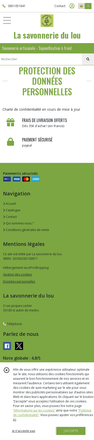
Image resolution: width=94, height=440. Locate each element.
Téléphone (12, 324)
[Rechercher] (88, 59)
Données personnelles (19, 281)
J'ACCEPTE (71, 431)
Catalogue (11, 210)
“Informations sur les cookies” (34, 410)
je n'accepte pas (23, 431)
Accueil (9, 203)
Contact (59, 6)
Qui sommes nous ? (18, 223)
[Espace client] (72, 6)
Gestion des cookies (17, 274)
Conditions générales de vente (26, 230)
